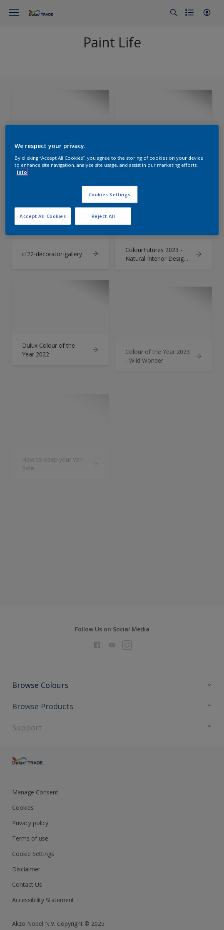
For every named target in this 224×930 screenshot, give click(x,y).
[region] (111, 180)
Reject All (103, 216)
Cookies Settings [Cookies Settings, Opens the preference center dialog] (110, 194)
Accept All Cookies (43, 216)
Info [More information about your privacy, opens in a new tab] (22, 172)
